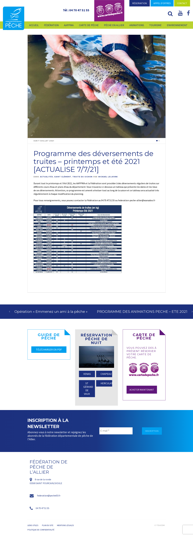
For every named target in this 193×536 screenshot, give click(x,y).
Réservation (139, 3)
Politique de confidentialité (40, 529)
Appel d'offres (162, 3)
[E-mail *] (116, 430)
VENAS (87, 374)
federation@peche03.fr (48, 495)
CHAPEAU (106, 374)
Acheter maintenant (141, 389)
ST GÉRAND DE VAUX (88, 389)
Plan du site (47, 525)
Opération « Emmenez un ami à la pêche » (50, 311)
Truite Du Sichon (82, 177)
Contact (182, 3)
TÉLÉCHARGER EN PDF (49, 349)
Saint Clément (62, 177)
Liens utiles (32, 525)
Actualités (46, 177)
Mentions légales (65, 525)
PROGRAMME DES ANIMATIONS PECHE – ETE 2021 (142, 311)
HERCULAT (106, 383)
